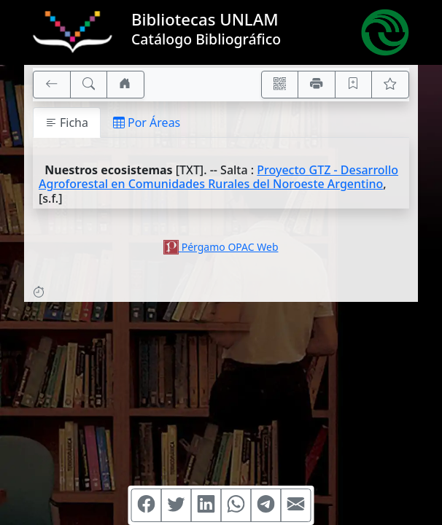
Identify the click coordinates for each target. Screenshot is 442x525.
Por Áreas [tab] (146, 122)
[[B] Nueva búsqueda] (89, 84)
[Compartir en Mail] (296, 505)
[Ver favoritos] (390, 84)
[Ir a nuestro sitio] (125, 84)
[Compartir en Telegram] (266, 505)
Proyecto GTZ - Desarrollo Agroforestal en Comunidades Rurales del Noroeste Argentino (218, 177)
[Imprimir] (317, 84)
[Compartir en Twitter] (176, 505)
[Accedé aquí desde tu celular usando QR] (280, 84)
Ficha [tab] (66, 122)
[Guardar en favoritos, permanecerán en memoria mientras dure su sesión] (354, 84)
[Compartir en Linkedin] (206, 505)
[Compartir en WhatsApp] (236, 505)
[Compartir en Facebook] (146, 505)
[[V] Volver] (52, 84)
